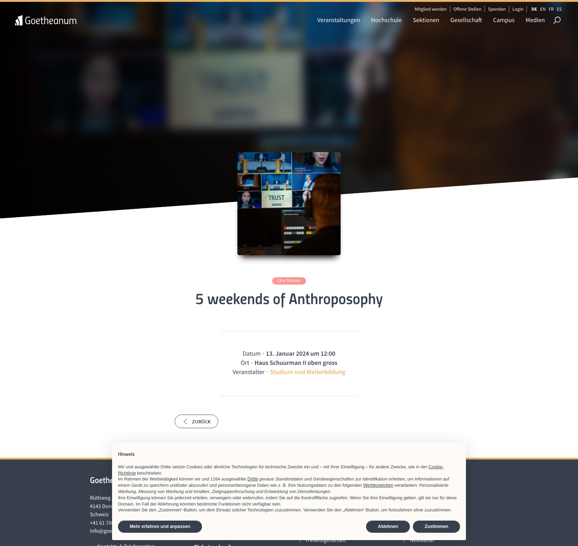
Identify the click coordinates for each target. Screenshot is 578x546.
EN (543, 9)
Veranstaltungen (338, 20)
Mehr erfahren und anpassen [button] (160, 526)
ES (559, 9)
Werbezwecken (378, 485)
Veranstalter (249, 372)
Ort (245, 362)
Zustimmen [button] (436, 526)
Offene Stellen (467, 9)
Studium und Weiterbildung (307, 372)
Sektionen (426, 20)
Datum (252, 353)
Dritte (252, 479)
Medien (535, 20)
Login (517, 9)
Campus (504, 20)
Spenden (497, 9)
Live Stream (289, 280)
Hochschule (386, 20)
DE (534, 9)
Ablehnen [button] (388, 526)
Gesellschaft (466, 20)
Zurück (196, 421)
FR (551, 9)
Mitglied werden (431, 9)
